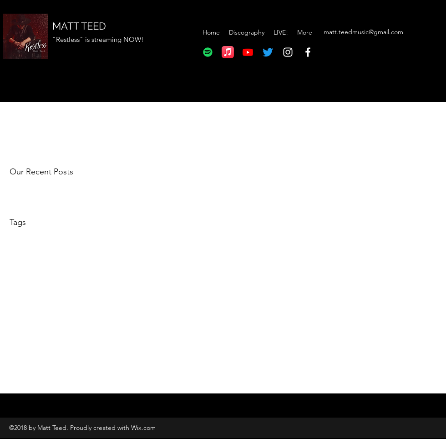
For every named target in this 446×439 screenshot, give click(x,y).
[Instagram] (288, 52)
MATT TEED (79, 26)
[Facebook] (308, 52)
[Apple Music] (228, 52)
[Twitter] (268, 52)
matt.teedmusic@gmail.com (363, 32)
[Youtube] (248, 52)
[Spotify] (208, 52)
